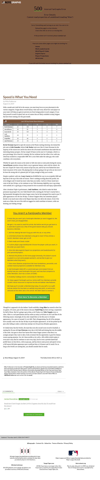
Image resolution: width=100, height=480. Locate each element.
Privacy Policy (68, 443)
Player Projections (42, 56)
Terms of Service (57, 443)
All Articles (39, 58)
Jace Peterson (8, 141)
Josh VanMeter (33, 189)
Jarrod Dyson (8, 129)
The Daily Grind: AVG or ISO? (50, 358)
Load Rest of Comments (33, 414)
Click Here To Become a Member (32, 297)
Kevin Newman (8, 127)
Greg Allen (7, 138)
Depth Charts (40, 53)
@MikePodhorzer (10, 375)
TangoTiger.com (49, 463)
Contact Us (39, 443)
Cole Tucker (29, 147)
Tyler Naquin (47, 312)
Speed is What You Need (20, 97)
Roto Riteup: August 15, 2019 (14, 358)
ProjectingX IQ (29, 367)
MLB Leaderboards (42, 49)
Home (37, 46)
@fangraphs (31, 443)
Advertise (48, 443)
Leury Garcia (7, 132)
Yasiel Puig (38, 310)
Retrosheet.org (81, 463)
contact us (62, 36)
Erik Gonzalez (15, 147)
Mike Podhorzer (10, 101)
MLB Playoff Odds (42, 51)
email (30, 375)
